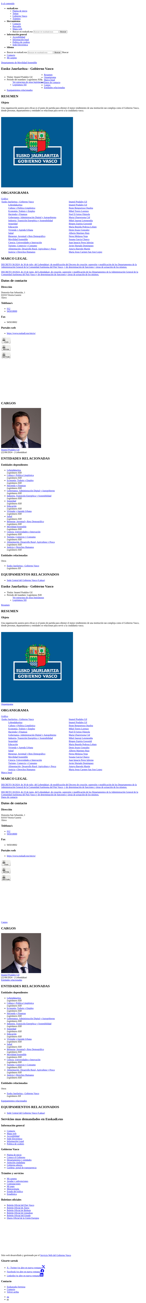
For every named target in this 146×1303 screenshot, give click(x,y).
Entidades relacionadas (11, 980)
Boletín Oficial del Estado (19, 1215)
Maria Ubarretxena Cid (79, 217)
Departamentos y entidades (19, 1160)
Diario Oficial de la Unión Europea (23, 1218)
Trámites (17, 18)
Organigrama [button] (50, 77)
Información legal (21, 39)
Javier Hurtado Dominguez (81, 245)
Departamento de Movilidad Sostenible (19, 62)
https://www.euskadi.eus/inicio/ (21, 333)
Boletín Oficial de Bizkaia (19, 1210)
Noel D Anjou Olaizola (79, 214)
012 (8, 308)
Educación (13, 227)
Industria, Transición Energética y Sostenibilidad (30, 220)
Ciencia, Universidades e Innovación (25, 242)
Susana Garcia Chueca (79, 239)
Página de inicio (20, 11)
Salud (10, 233)
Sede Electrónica (20, 45)
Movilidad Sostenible (18, 239)
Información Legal (15, 1141)
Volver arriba (13, 1292)
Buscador (17, 26)
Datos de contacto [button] (52, 82)
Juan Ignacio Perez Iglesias (81, 242)
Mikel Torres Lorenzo (79, 211)
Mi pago (11, 1186)
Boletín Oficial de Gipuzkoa (20, 1213)
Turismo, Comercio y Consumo (22, 245)
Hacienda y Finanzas (17, 214)
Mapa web (17, 29)
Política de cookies (21, 42)
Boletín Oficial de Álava (18, 1208)
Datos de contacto (9, 797)
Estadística (12, 1194)
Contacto (17, 24)
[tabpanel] (73, 141)
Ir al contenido (7, 3)
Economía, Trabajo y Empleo (21, 211)
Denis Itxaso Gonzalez (79, 230)
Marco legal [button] (49, 80)
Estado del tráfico (15, 1191)
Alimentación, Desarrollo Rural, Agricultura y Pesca (32, 249)
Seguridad (13, 223)
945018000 (12, 311)
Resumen (5, 605)
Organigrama (7, 704)
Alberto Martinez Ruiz (79, 233)
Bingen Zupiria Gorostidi (80, 223)
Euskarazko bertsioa (16, 1287)
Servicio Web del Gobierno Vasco (55, 1255)
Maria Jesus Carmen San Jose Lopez (85, 252)
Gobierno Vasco (20, 16)
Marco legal (6, 772)
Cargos (4, 922)
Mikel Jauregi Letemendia (81, 220)
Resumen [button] (48, 74)
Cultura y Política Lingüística (21, 208)
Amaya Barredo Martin (79, 249)
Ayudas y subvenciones (17, 1181)
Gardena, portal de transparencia (21, 1167)
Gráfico (4, 198)
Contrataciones (14, 1184)
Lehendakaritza (15, 205)
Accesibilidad (19, 37)
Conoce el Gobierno (16, 1157)
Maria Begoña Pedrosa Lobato (83, 227)
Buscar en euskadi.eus (23, 31)
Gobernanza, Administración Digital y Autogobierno (32, 217)
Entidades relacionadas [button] (54, 87)
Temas (16, 13)
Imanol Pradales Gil (78, 201)
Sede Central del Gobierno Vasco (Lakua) (26, 580)
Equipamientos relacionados (14, 1101)
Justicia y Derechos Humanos (21, 252)
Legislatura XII (20, 84)
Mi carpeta (12, 58)
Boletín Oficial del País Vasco (20, 1205)
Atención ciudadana (16, 1162)
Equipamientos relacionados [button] (20, 90)
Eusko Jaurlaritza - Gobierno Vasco (18, 201)
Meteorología (13, 1189)
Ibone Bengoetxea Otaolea (81, 208)
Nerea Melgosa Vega (78, 236)
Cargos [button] (47, 85)
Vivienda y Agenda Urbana (20, 230)
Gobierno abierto (14, 1165)
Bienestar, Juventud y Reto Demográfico (26, 236)
